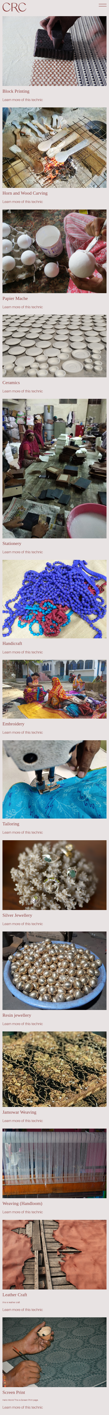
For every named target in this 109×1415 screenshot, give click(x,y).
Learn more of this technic (22, 99)
